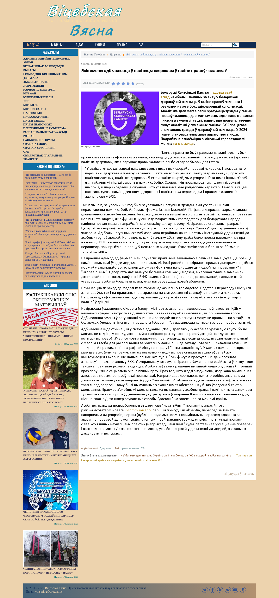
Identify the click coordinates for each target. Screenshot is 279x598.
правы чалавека (130, 448)
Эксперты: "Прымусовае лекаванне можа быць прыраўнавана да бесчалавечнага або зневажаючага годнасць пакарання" (49, 186)
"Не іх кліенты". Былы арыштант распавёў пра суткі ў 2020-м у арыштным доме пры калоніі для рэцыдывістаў (49, 222)
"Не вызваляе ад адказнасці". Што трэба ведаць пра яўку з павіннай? (48, 176)
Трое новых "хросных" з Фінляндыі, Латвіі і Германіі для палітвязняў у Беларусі (50, 266)
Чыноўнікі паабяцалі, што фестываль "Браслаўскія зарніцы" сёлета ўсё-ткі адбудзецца (48, 515)
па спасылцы (183, 144)
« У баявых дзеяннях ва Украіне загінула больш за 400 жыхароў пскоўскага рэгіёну (176, 455)
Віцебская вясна (55, 588)
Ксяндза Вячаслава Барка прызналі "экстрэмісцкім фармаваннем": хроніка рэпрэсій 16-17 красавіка (47, 256)
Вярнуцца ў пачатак (239, 473)
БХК (143, 448)
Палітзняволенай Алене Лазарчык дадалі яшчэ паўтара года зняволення (48, 274)
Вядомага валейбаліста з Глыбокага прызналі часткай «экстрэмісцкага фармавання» (50, 455)
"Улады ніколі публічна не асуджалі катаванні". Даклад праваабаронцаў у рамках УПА (51, 234)
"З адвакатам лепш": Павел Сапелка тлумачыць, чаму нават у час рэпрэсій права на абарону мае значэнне (50, 197)
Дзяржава (105, 448)
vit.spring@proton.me (49, 591)
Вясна (91, 30)
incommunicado (138, 410)
